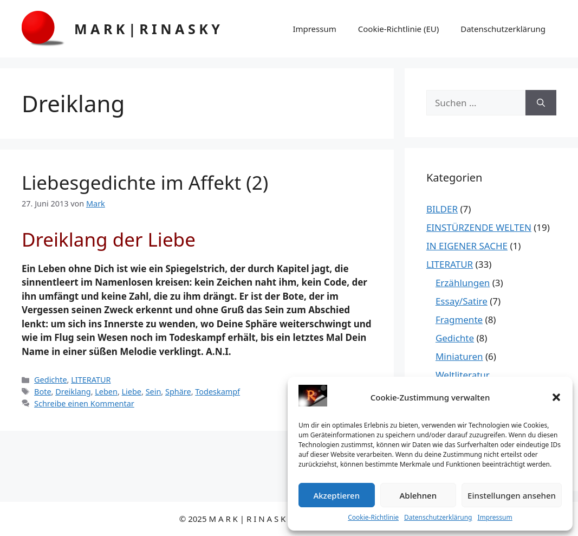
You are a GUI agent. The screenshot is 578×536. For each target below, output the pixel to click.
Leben (106, 391)
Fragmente (459, 319)
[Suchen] (540, 103)
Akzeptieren (336, 495)
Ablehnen (418, 495)
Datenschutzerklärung (438, 517)
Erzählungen (463, 282)
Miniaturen (459, 356)
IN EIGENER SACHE (467, 246)
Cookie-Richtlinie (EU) (398, 28)
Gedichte (50, 379)
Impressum (494, 517)
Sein (153, 391)
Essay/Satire (462, 301)
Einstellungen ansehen (511, 495)
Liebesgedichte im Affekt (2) (145, 182)
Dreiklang (72, 391)
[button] (556, 397)
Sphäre (178, 391)
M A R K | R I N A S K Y (147, 29)
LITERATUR (91, 379)
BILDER (442, 209)
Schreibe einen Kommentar (84, 403)
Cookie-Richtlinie (373, 517)
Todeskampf (217, 391)
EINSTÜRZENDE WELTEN (478, 227)
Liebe (131, 391)
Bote (42, 391)
